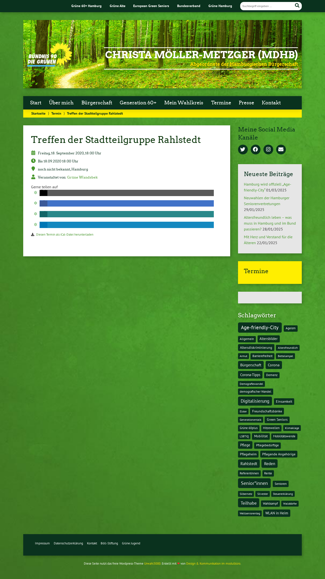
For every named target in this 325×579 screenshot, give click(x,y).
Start (35, 103)
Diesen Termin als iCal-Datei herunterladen (64, 234)
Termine (221, 103)
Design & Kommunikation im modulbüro (213, 563)
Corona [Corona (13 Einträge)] (274, 365)
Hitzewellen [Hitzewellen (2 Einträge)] (271, 428)
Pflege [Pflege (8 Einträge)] (245, 444)
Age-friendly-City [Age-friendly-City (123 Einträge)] (260, 327)
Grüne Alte (117, 5)
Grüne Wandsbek (82, 177)
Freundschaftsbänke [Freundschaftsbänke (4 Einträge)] (267, 411)
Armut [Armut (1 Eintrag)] (243, 356)
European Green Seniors (151, 5)
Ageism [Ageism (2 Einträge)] (291, 328)
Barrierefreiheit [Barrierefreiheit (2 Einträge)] (262, 356)
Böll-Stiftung (109, 543)
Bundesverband (188, 5)
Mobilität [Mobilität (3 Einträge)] (261, 436)
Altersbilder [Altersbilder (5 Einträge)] (269, 338)
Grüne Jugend (131, 543)
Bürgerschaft (96, 103)
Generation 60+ (138, 103)
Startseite (38, 113)
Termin (56, 113)
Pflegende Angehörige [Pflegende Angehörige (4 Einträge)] (278, 454)
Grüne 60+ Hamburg (86, 5)
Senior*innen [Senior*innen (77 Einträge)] (254, 483)
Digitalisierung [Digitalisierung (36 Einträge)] (255, 401)
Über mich (61, 103)
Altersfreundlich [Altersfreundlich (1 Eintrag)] (288, 347)
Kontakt (271, 103)
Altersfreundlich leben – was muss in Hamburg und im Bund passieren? (270, 223)
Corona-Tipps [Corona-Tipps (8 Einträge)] (250, 374)
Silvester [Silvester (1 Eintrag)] (262, 494)
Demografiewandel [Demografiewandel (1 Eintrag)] (251, 384)
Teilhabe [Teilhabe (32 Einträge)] (249, 503)
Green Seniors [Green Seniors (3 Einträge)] (277, 419)
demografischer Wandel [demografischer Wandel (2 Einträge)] (255, 391)
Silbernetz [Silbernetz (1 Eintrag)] (246, 494)
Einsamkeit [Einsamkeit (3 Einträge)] (284, 401)
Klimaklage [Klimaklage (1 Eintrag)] (292, 428)
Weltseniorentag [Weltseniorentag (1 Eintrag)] (250, 513)
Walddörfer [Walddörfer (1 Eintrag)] (290, 503)
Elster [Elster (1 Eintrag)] (243, 411)
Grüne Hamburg (220, 5)
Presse (246, 103)
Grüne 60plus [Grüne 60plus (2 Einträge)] (249, 428)
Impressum (42, 543)
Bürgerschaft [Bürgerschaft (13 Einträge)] (250, 365)
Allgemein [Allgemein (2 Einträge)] (247, 339)
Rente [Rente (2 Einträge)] (268, 473)
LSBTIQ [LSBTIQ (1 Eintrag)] (244, 436)
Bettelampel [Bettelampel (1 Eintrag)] (285, 356)
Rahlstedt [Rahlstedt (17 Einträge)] (248, 463)
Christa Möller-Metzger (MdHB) (201, 55)
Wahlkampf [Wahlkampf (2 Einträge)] (270, 503)
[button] (43, 193)
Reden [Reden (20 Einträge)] (269, 463)
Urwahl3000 (152, 563)
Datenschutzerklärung (68, 543)
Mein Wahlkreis (183, 103)
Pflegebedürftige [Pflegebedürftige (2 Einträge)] (267, 445)
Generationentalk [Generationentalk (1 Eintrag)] (250, 419)
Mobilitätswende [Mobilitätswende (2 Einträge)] (284, 436)
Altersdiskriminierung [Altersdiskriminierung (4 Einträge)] (256, 347)
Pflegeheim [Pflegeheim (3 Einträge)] (248, 454)
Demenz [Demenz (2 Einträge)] (272, 375)
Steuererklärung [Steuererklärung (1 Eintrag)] (283, 494)
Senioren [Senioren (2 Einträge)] (281, 484)
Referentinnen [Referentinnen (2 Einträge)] (249, 473)
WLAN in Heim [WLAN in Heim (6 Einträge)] (276, 513)
